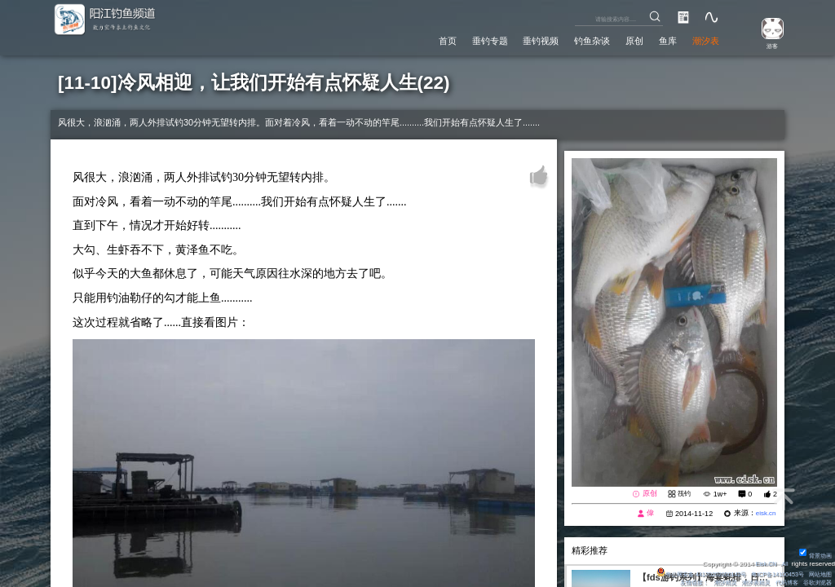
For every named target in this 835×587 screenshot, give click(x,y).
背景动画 (814, 554)
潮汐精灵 (710, 582)
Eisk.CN (763, 563)
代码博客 (780, 582)
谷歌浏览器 (815, 582)
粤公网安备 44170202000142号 (684, 573)
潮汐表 (702, 40)
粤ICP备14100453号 (770, 573)
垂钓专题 (452, 40)
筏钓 (683, 493)
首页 (402, 40)
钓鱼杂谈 (571, 40)
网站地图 (819, 573)
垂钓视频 (512, 40)
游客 (766, 46)
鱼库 (658, 40)
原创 (620, 40)
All (784, 563)
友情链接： (676, 582)
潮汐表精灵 (745, 582)
